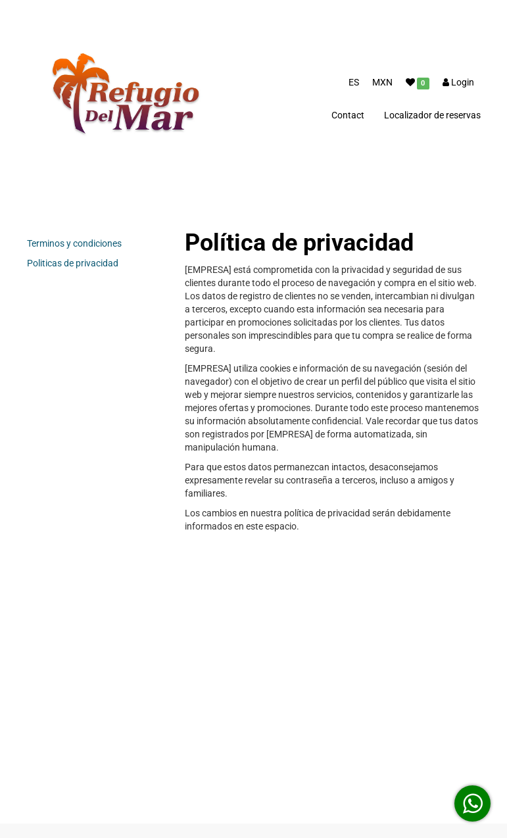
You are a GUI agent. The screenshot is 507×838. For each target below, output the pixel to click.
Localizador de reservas (432, 115)
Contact (347, 115)
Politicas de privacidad (72, 263)
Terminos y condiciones (74, 243)
